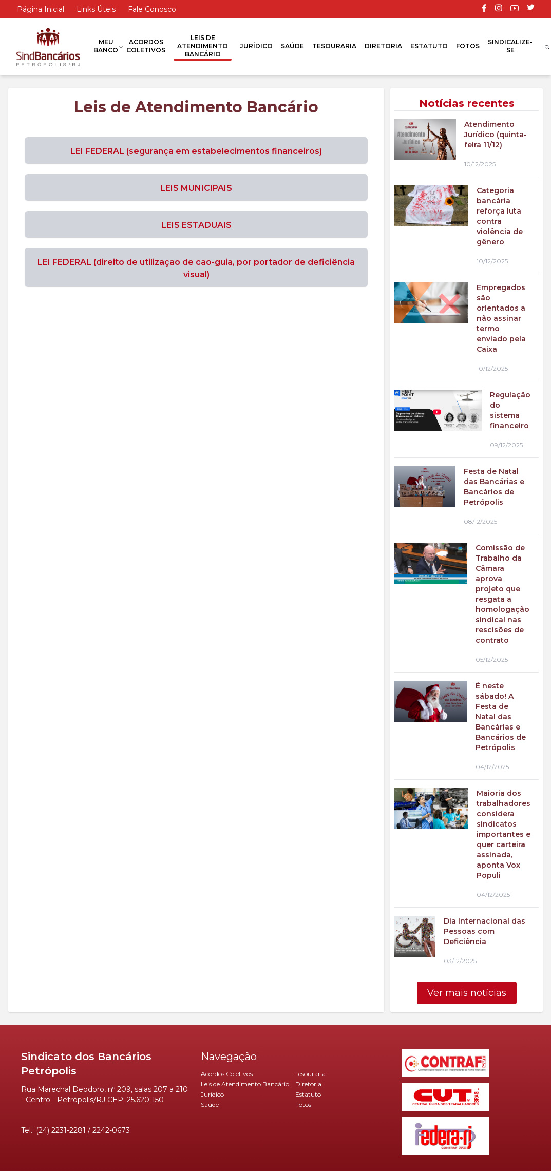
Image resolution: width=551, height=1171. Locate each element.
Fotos (468, 46)
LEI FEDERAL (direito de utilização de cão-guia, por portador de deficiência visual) (196, 268)
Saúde (292, 46)
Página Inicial (40, 9)
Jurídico (256, 46)
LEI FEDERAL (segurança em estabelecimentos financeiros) (196, 151)
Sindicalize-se (510, 46)
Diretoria (383, 46)
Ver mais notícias (466, 993)
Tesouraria (334, 46)
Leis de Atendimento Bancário (202, 46)
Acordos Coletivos (145, 46)
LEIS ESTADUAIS (196, 225)
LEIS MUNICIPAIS (196, 188)
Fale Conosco (152, 9)
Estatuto (429, 46)
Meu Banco (105, 46)
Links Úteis (96, 9)
